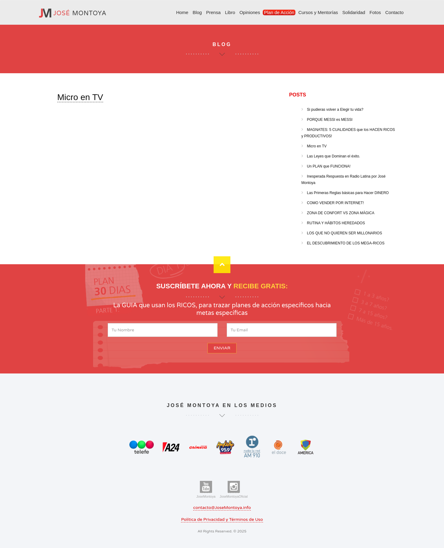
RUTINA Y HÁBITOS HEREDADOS (335, 223)
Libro (230, 12)
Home (182, 12)
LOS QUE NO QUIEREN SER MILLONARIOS (344, 233)
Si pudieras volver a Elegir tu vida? (334, 109)
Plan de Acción (279, 12)
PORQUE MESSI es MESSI (329, 119)
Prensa (213, 12)
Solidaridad (353, 12)
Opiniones (249, 12)
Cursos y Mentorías (318, 12)
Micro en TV (80, 97)
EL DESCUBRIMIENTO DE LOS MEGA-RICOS (345, 243)
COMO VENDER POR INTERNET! (335, 203)
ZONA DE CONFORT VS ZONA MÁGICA (340, 213)
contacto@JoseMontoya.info (222, 507)
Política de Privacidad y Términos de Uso (222, 519)
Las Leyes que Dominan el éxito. (333, 156)
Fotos (375, 12)
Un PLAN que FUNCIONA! (328, 166)
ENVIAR (222, 348)
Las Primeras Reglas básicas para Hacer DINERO (347, 193)
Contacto (394, 12)
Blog (197, 12)
